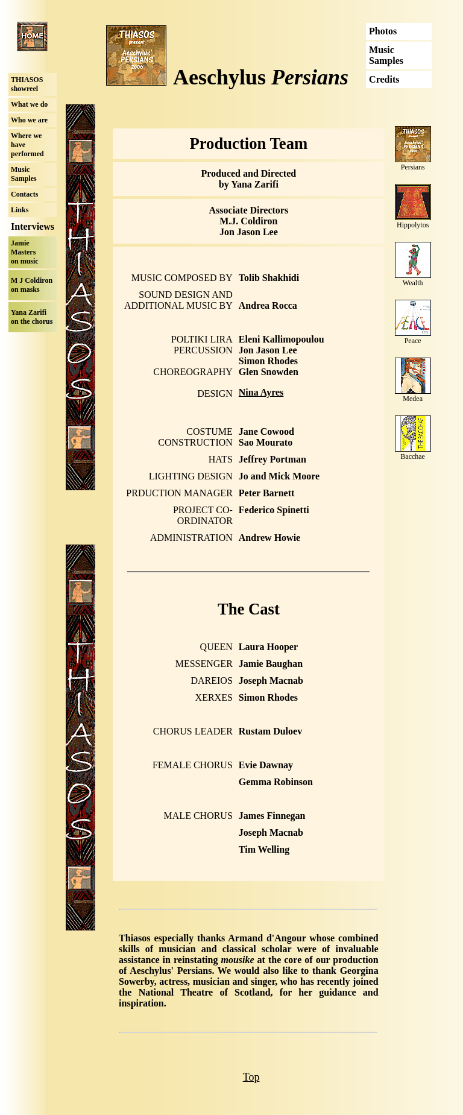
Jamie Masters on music (25, 252)
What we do (29, 104)
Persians (413, 167)
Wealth (413, 283)
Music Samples (24, 174)
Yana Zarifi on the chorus (31, 317)
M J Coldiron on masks (31, 285)
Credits (384, 79)
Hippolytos (413, 225)
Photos (383, 31)
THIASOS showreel (27, 84)
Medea (413, 398)
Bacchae (412, 456)
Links (19, 210)
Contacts (24, 194)
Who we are (29, 120)
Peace (413, 340)
